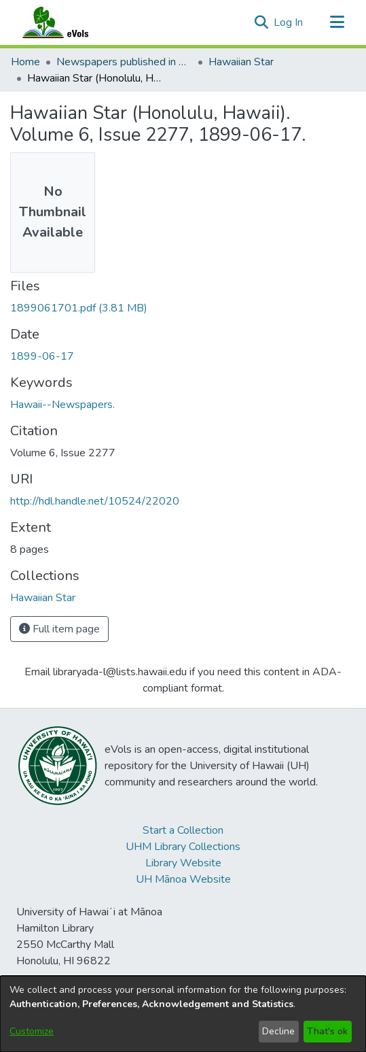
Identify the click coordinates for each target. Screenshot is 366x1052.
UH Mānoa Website (183, 879)
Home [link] (25, 61)
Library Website (183, 862)
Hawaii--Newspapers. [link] (62, 404)
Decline (278, 1031)
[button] (261, 22)
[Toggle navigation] (337, 22)
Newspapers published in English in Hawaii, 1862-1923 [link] (124, 61)
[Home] (68, 22)
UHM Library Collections (183, 846)
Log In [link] (289, 22)
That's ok (327, 1031)
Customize (32, 1031)
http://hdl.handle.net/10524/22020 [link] (94, 501)
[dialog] (183, 1014)
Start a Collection (183, 830)
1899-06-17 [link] (42, 356)
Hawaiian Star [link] (241, 61)
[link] (78, 308)
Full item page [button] (59, 629)
